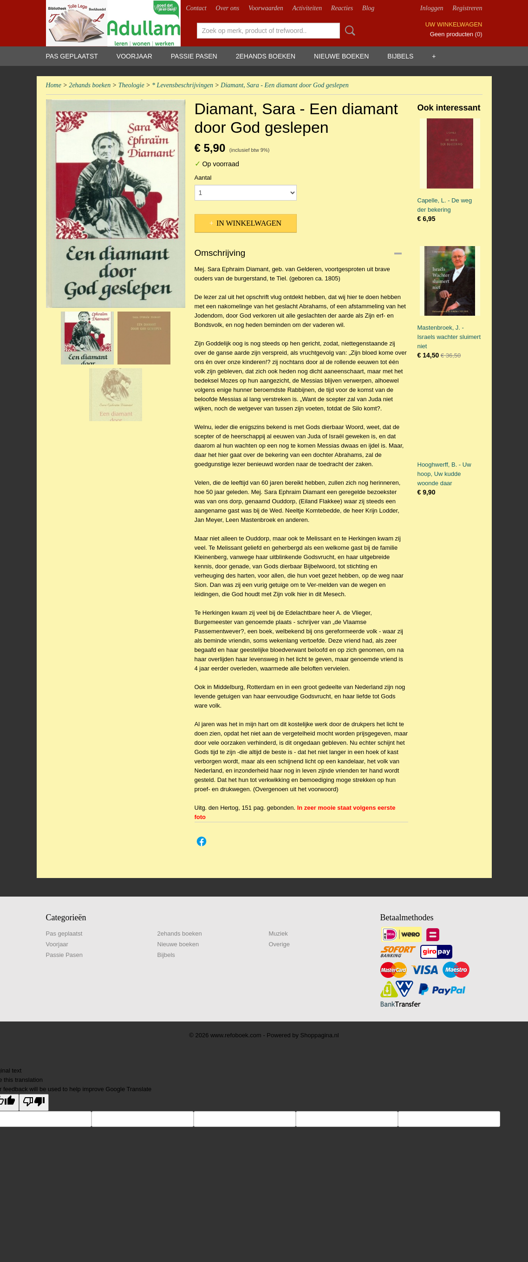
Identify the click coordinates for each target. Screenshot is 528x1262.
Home (53, 85)
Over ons (227, 8)
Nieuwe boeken (341, 56)
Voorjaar (134, 56)
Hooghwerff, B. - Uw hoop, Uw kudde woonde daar (444, 474)
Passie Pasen (194, 56)
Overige (279, 944)
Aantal (203, 177)
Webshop (165, 8)
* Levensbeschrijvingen (182, 85)
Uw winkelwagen (453, 24)
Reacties (342, 8)
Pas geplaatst (72, 56)
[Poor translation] (34, 1102)
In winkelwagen (248, 223)
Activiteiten (307, 8)
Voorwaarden (265, 8)
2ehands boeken (265, 56)
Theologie (131, 85)
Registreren (467, 8)
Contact (196, 8)
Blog (368, 8)
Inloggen (431, 8)
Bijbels (400, 56)
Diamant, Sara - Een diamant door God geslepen (284, 85)
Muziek (278, 933)
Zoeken (348, 31)
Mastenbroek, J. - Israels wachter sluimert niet (449, 337)
